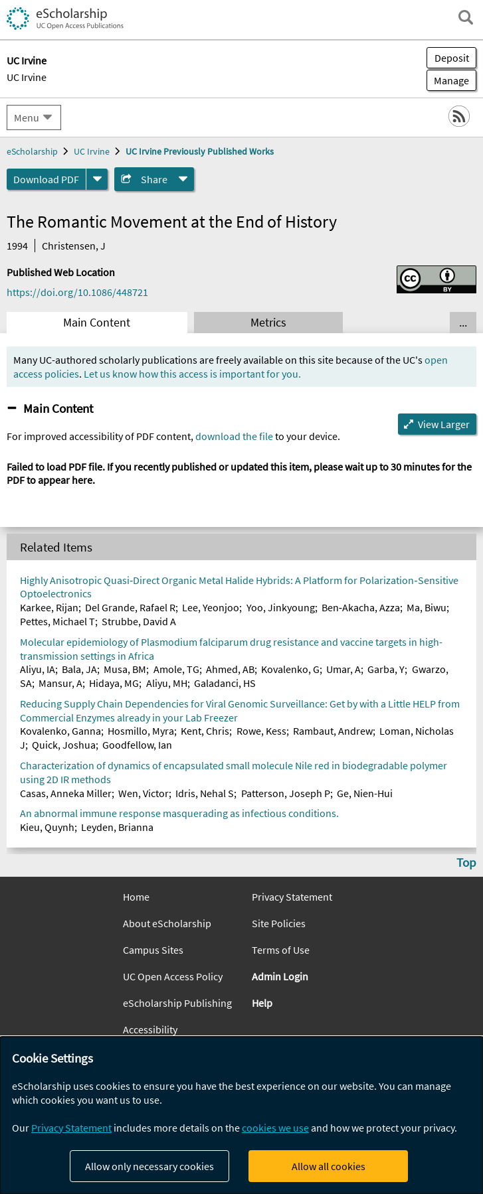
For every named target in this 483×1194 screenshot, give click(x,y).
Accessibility (150, 1029)
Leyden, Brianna (117, 827)
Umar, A (343, 669)
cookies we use (275, 1127)
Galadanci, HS (225, 683)
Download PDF (46, 179)
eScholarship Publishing (177, 1002)
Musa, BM (125, 669)
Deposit (452, 57)
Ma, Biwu (426, 607)
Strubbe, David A (139, 621)
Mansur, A (60, 683)
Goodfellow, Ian (137, 744)
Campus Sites (153, 949)
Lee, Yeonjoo (210, 607)
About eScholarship (167, 923)
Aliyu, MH (166, 683)
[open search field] (465, 17)
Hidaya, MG (114, 683)
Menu (26, 117)
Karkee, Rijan (49, 607)
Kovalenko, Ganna (60, 730)
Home (136, 896)
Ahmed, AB (230, 669)
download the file (234, 436)
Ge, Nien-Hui (365, 793)
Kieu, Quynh (47, 827)
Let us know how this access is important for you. (192, 373)
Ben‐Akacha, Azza (361, 607)
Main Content (96, 322)
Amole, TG (176, 669)
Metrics (268, 322)
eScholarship (32, 151)
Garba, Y (386, 669)
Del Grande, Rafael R (130, 607)
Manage (448, 80)
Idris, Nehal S (204, 793)
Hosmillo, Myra (141, 730)
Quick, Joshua (64, 744)
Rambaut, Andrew (333, 730)
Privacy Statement (292, 896)
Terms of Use (281, 949)
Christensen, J (74, 245)
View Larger (444, 424)
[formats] (97, 179)
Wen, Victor (143, 793)
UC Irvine (27, 77)
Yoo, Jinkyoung (280, 607)
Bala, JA (79, 669)
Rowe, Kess (261, 730)
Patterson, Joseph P (285, 793)
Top (466, 862)
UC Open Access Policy (173, 976)
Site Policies (279, 923)
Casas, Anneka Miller (66, 793)
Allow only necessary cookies (149, 1166)
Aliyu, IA (37, 669)
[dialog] (241, 1115)
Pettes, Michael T (57, 621)
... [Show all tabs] (463, 322)
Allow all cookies (328, 1166)
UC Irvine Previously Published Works (200, 151)
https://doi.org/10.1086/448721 (77, 292)
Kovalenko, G (290, 669)
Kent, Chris (205, 730)
